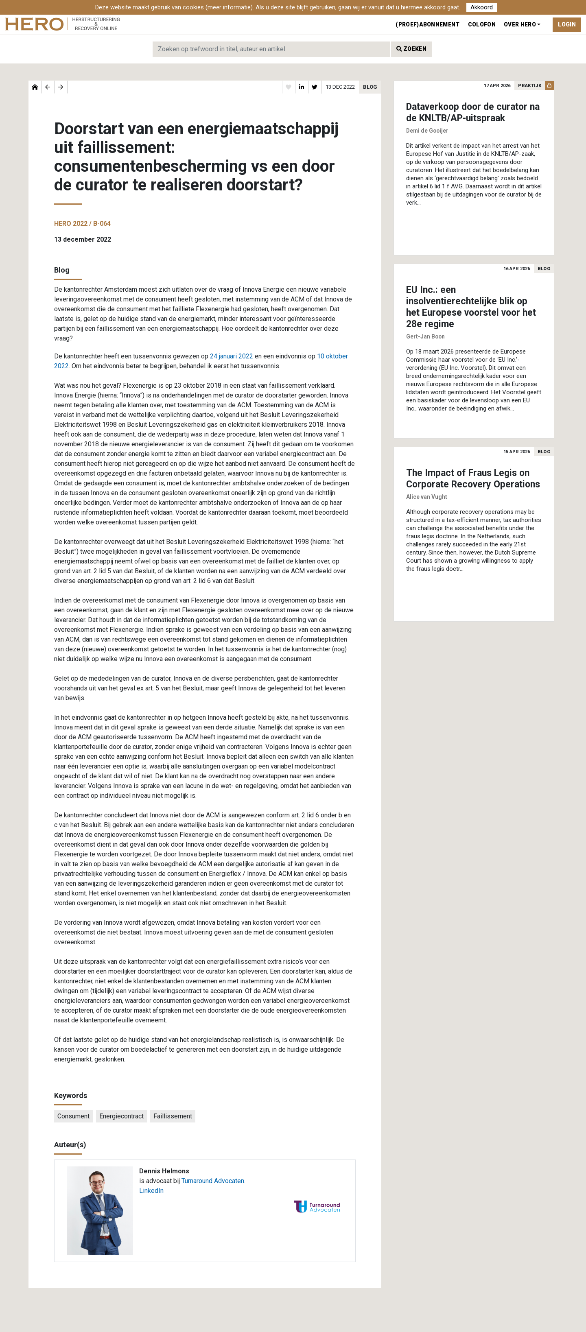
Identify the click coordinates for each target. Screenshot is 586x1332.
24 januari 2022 (231, 356)
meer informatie (229, 7)
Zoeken (411, 49)
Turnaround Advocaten (212, 1181)
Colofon (482, 24)
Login (567, 24)
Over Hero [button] (520, 24)
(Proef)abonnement (427, 24)
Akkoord (481, 7)
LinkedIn (151, 1190)
